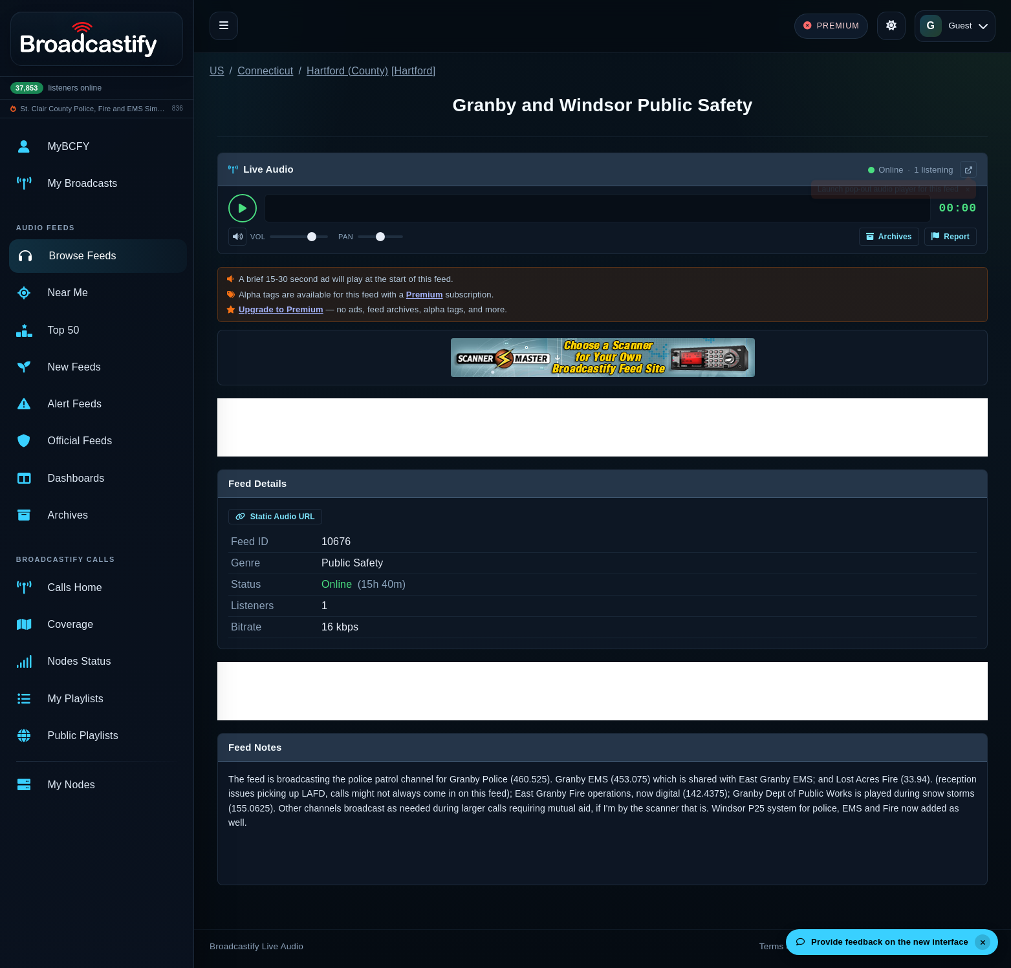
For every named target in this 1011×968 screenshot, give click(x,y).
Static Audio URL (275, 516)
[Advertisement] (602, 427)
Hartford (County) (347, 70)
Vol (257, 237)
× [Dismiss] (967, 192)
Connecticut (265, 70)
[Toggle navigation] (224, 26)
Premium (424, 294)
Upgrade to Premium (281, 309)
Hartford (414, 70)
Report (950, 236)
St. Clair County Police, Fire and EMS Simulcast (94, 109)
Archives (889, 236)
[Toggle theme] (891, 26)
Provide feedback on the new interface (882, 942)
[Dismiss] (982, 942)
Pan (345, 237)
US (217, 70)
